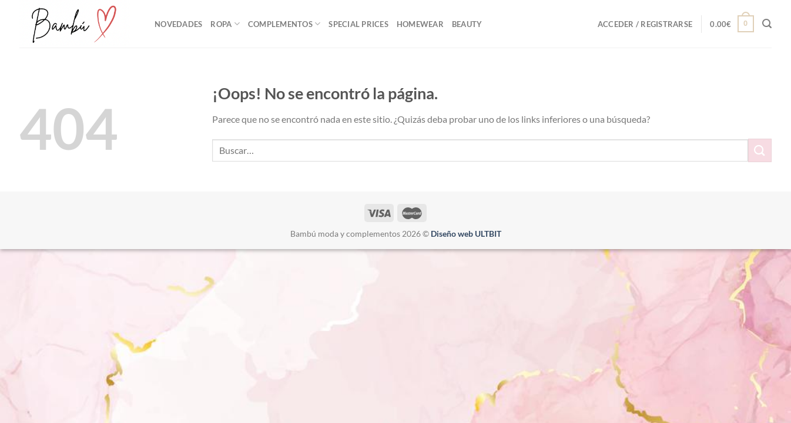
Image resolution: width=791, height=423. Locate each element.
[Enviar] (760, 150)
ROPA (224, 23)
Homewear (420, 24)
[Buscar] (767, 23)
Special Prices (358, 24)
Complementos (284, 23)
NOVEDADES (178, 24)
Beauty (467, 24)
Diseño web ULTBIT (466, 234)
